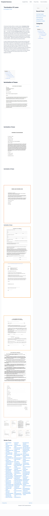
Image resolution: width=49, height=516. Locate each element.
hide (9, 71)
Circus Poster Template (40, 14)
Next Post (31, 509)
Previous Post (4, 509)
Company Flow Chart (39, 19)
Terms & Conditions (44, 1)
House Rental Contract (26, 478)
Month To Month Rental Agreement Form (17, 477)
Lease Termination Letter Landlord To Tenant (9, 491)
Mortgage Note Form (26, 485)
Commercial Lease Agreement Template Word (26, 470)
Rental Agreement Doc (26, 494)
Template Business (6, 2)
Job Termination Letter (18, 493)
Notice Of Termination (9, 503)
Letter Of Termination (17, 492)
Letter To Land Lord (26, 460)
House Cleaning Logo (40, 17)
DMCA (32, 1)
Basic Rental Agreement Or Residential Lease (17, 483)
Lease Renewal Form (26, 446)
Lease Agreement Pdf (26, 479)
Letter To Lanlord (8, 483)
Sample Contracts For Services (41, 15)
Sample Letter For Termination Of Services (17, 487)
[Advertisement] (12, 18)
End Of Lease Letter (9, 456)
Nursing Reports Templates (41, 21)
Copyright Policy (26, 1)
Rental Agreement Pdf (26, 442)
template (37, 26)
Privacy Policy (36, 1)
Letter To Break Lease (9, 452)
